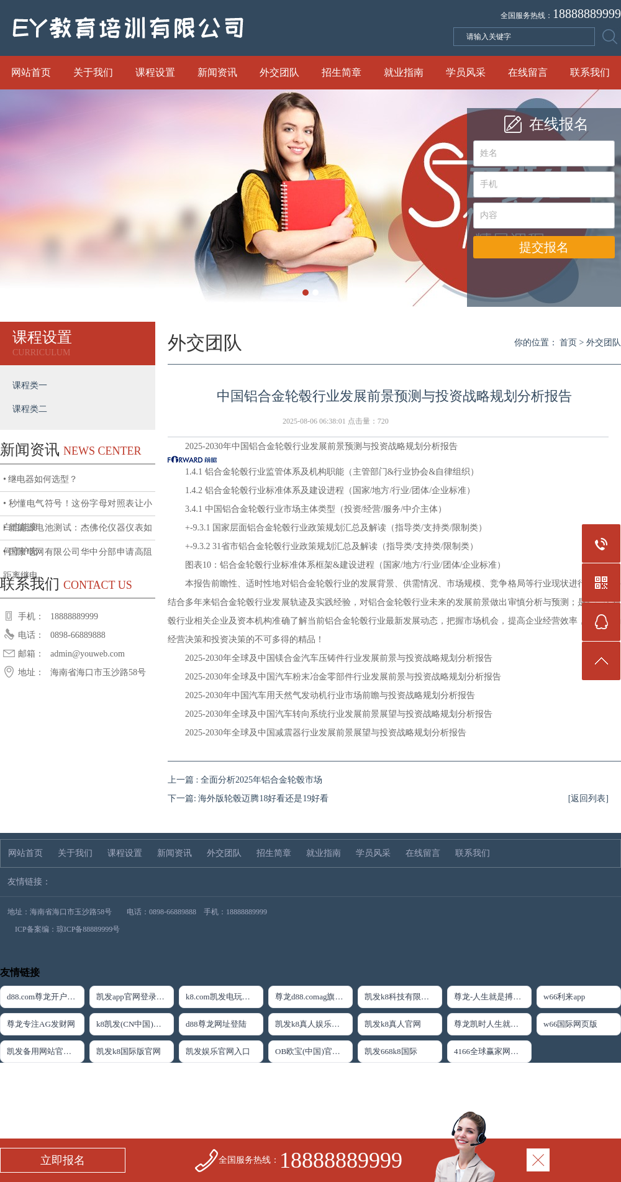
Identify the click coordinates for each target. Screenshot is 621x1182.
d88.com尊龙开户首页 (45, 996)
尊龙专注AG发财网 (41, 1024)
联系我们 (590, 72)
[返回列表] (588, 798)
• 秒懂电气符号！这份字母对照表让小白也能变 (77, 507)
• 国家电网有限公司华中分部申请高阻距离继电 (77, 555)
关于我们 (93, 72)
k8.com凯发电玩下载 (222, 996)
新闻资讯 (217, 72)
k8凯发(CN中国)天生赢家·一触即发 (135, 1024)
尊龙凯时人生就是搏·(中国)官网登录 (493, 1024)
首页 (568, 342)
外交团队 (279, 72)
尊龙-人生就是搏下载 (491, 996)
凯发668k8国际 (391, 1051)
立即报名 (62, 1160)
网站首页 (31, 72)
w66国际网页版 (570, 1024)
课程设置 (155, 72)
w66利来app (564, 996)
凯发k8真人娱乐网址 (311, 1024)
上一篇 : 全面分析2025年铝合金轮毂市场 (245, 779)
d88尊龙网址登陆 (216, 1024)
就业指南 (404, 72)
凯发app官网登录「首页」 (135, 996)
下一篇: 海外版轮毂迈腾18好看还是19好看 (248, 798)
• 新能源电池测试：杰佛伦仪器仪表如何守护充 (77, 531)
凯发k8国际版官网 (128, 1051)
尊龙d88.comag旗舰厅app (314, 996)
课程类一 (29, 385)
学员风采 (466, 72)
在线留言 (528, 72)
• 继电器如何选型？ (40, 479)
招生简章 (341, 72)
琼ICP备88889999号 (88, 929)
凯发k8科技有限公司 (401, 996)
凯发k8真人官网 (393, 1024)
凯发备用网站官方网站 (45, 1051)
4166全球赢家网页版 (490, 1051)
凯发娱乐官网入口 (218, 1051)
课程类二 (29, 409)
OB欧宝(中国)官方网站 (314, 1051)
